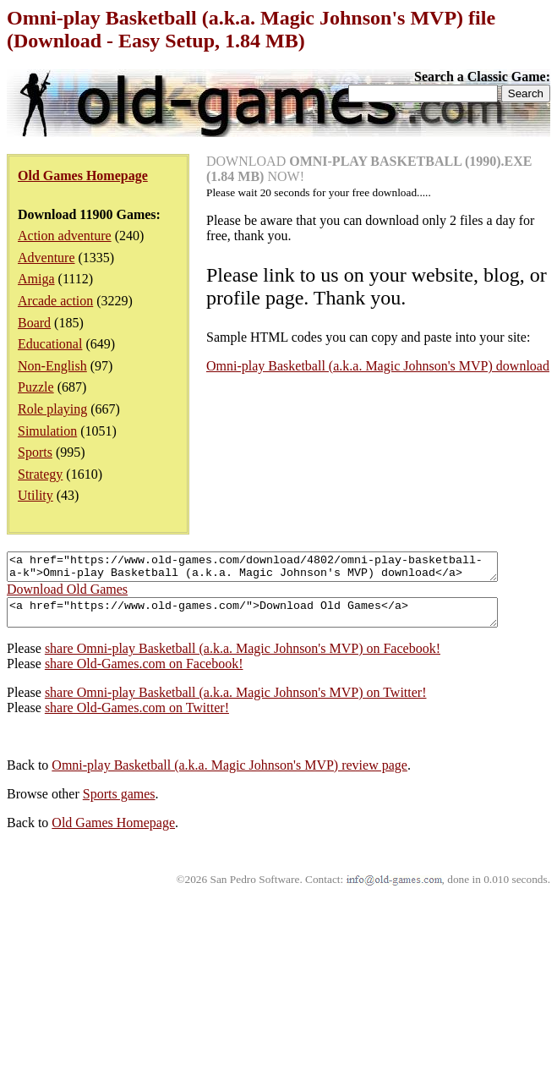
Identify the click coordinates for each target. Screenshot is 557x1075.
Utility (35, 495)
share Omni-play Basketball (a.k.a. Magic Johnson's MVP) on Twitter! (236, 702)
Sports (35, 452)
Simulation (47, 431)
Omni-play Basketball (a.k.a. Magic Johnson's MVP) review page (229, 775)
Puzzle (36, 387)
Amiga (36, 278)
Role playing (52, 409)
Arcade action (55, 300)
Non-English (52, 366)
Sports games (119, 804)
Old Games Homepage (113, 832)
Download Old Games (67, 594)
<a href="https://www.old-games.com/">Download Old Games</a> (282, 620)
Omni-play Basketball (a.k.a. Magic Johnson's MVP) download (377, 366)
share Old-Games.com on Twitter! (137, 717)
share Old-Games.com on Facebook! (144, 673)
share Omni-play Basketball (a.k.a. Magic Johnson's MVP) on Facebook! (242, 658)
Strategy (40, 474)
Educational (50, 344)
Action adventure (65, 235)
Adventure (46, 257)
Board (34, 322)
